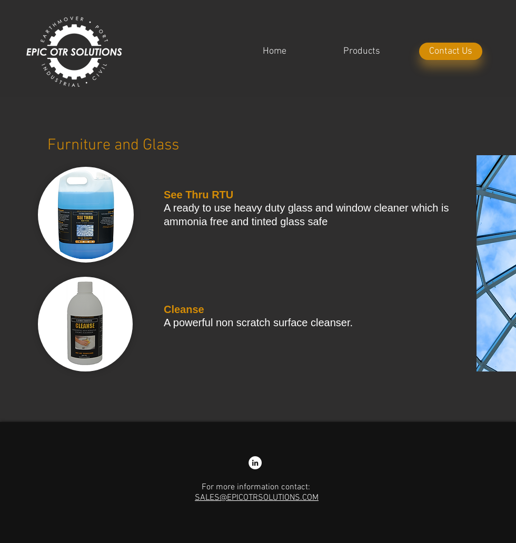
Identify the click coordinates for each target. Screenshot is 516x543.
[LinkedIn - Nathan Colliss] (255, 462)
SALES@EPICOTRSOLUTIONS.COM (257, 497)
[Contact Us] (450, 51)
